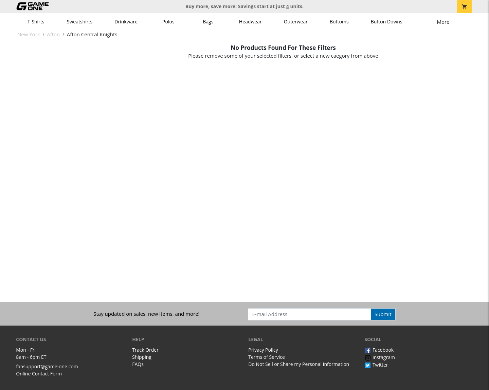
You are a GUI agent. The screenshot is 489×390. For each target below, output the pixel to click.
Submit (383, 314)
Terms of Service (266, 357)
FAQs (138, 364)
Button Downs (386, 21)
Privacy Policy (263, 350)
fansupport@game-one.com (47, 366)
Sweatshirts (79, 21)
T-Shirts (36, 21)
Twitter (376, 365)
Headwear (250, 21)
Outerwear (296, 21)
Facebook (379, 350)
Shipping (141, 357)
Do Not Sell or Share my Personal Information (298, 364)
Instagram (379, 357)
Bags (208, 21)
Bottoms (339, 21)
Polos (168, 21)
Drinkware (126, 21)
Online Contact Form (39, 373)
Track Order (145, 350)
